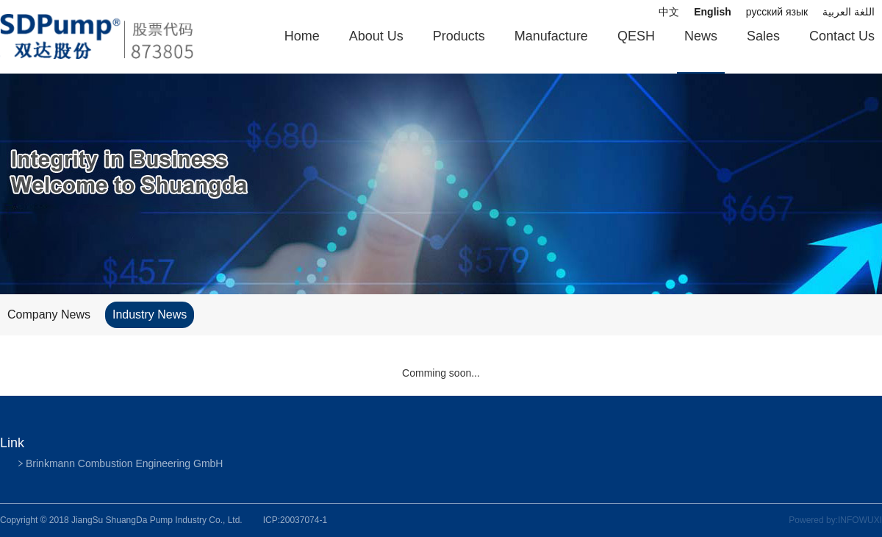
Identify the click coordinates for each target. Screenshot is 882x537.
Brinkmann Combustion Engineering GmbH (124, 463)
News (700, 36)
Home (302, 36)
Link (12, 442)
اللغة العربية (848, 12)
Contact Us (842, 36)
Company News (48, 314)
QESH (636, 36)
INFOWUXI (860, 520)
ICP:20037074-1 (295, 520)
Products (459, 36)
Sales (763, 36)
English (712, 12)
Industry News (149, 314)
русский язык (777, 12)
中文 (669, 12)
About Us (376, 36)
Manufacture (551, 36)
